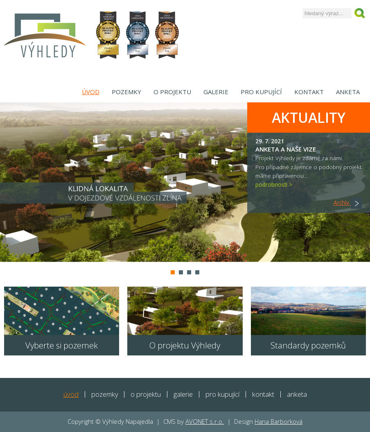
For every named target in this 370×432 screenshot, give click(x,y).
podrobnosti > (273, 184)
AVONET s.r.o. (204, 421)
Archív (348, 202)
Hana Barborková (278, 421)
